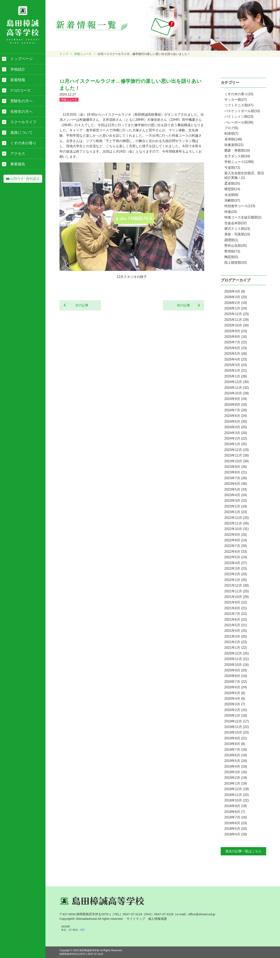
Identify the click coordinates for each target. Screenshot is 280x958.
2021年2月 (235, 642)
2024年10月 (236, 393)
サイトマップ (135, 918)
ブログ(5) (231, 128)
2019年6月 (235, 755)
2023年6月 (235, 483)
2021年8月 (235, 608)
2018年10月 (236, 800)
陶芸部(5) (231, 257)
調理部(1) (231, 240)
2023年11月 (236, 455)
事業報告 (17, 164)
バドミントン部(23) (238, 116)
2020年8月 (235, 676)
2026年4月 (234, 291)
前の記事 (185, 305)
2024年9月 (235, 399)
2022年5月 (235, 557)
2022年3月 (235, 568)
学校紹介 (17, 69)
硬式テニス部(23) (237, 228)
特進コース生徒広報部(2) (243, 217)
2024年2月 (235, 438)
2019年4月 (235, 766)
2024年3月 (235, 433)
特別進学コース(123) (239, 206)
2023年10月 (236, 461)
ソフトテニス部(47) (238, 105)
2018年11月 (236, 795)
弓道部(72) (232, 167)
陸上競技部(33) (235, 262)
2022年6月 (235, 551)
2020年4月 (234, 698)
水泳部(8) (231, 195)
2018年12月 (236, 789)
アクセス (17, 154)
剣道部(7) (231, 133)
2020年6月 (235, 687)
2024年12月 (236, 382)
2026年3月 (235, 297)
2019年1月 (235, 783)
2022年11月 (236, 523)
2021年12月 (236, 585)
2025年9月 (235, 331)
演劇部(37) (232, 200)
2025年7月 (235, 342)
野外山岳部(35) (235, 245)
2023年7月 (235, 478)
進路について (21, 132)
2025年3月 (235, 365)
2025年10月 (236, 325)
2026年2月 (235, 303)
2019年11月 (236, 727)
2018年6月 (235, 823)
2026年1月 (235, 308)
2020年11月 (236, 659)
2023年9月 (235, 466)
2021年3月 (235, 636)
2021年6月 (235, 619)
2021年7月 (235, 613)
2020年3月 (234, 704)
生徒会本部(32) (235, 223)
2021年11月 (236, 591)
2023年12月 (236, 450)
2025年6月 (235, 348)
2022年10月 (236, 529)
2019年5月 (235, 760)
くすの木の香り (23, 143)
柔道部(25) (232, 183)
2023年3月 (235, 500)
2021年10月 (236, 597)
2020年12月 (236, 653)
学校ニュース (83, 54)
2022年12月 (236, 517)
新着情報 (17, 80)
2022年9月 (235, 534)
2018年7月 (235, 817)
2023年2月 (235, 506)
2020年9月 (235, 670)
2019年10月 (236, 732)
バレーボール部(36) (238, 122)
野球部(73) (232, 251)
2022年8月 (235, 540)
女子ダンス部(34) (237, 156)
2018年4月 (235, 834)
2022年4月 (235, 563)
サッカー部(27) (235, 99)
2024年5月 (235, 421)
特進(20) (230, 211)
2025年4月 (235, 359)
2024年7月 (235, 410)
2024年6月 (235, 415)
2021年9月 (235, 602)
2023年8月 (235, 472)
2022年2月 (235, 574)
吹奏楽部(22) (233, 145)
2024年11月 (236, 387)
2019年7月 (235, 749)
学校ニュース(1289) (239, 162)
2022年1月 (235, 580)
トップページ (21, 59)
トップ (64, 54)
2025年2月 (235, 370)
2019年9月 (235, 738)
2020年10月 (236, 664)
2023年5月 (235, 489)
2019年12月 (236, 721)
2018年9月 (235, 806)
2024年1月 (235, 444)
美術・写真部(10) (237, 234)
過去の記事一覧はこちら (243, 851)
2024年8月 (235, 404)
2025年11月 (236, 319)
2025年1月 (235, 376)
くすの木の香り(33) (238, 94)
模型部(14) (232, 189)
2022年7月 (235, 546)
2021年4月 (235, 630)
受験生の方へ (21, 101)
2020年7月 (235, 681)
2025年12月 (236, 314)
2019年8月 (234, 744)
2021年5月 (235, 625)
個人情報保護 (157, 918)
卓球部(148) (233, 139)
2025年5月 (235, 353)
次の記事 (80, 305)
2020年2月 (235, 710)
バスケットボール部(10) (242, 111)
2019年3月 (235, 772)
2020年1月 (235, 715)
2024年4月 (235, 427)
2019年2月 (235, 777)
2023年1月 (235, 512)
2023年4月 (235, 495)
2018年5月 (235, 828)
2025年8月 (235, 336)
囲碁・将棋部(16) (237, 150)
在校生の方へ (21, 111)
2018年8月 (234, 811)
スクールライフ (23, 122)
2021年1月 (235, 647)
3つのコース (20, 90)
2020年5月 (234, 693)
